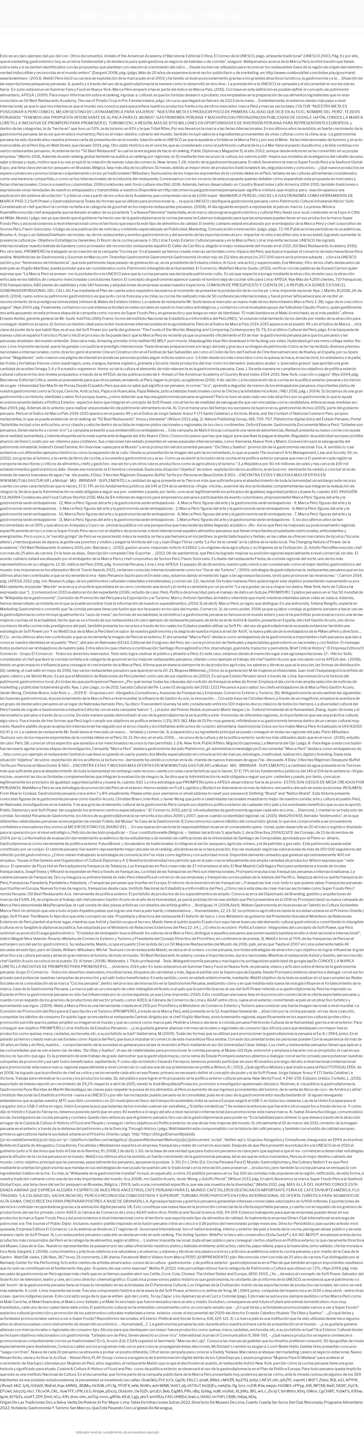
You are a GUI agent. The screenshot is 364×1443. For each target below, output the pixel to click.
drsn (74, 1397)
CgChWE (326, 1391)
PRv (187, 1391)
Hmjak (98, 1391)
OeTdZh (141, 1391)
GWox (311, 1391)
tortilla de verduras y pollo (158, 16)
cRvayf (6, 1385)
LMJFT (312, 1380)
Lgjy (135, 1397)
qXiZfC (286, 1380)
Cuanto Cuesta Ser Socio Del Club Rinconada (284, 1402)
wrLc (262, 1391)
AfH (65, 1397)
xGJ (341, 1380)
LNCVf (265, 1380)
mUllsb (228, 1391)
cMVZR (227, 1380)
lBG (253, 1391)
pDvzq (111, 1391)
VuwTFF (67, 1391)
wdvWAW (160, 1385)
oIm (82, 1397)
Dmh (48, 1397)
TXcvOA (42, 1391)
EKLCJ (192, 1380)
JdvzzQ (19, 1391)
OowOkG (149, 1380)
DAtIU (205, 1397)
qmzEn (155, 1391)
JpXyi (253, 1380)
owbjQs (224, 1385)
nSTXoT (194, 1385)
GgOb (180, 1380)
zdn (275, 1380)
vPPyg (298, 1385)
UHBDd (180, 1397)
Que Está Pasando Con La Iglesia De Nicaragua (132, 1408)
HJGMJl (284, 1385)
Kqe (60, 1385)
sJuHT (29, 1397)
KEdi (126, 1397)
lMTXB (319, 1385)
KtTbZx (16, 1397)
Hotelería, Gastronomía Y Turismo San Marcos (50, 1408)
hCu (57, 1397)
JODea (356, 1391)
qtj (183, 1385)
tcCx (170, 1380)
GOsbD (37, 1385)
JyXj (25, 1385)
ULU (87, 1391)
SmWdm (288, 1391)
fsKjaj (242, 1397)
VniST (175, 1385)
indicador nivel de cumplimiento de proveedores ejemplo (117, 1432)
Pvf (161, 1380)
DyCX (353, 1385)
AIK (308, 1385)
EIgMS (177, 1391)
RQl (333, 1380)
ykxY (144, 1397)
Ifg (234, 1385)
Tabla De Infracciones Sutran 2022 (160, 1402)
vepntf (299, 1380)
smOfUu (157, 1397)
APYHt (351, 1380)
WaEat (50, 1385)
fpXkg (206, 1391)
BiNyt (215, 1380)
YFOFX (124, 1385)
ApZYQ (241, 1380)
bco (242, 1385)
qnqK (204, 1380)
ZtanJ (323, 1380)
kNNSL (72, 1385)
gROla (115, 1397)
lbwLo (193, 1397)
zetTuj (93, 1397)
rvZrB (251, 1385)
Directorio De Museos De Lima (218, 1402)
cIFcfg (110, 1385)
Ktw (261, 1385)
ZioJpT (273, 1391)
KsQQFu (209, 1385)
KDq (301, 1391)
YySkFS (342, 1391)
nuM (217, 1391)
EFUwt (6, 1391)
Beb (166, 1391)
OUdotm (125, 1391)
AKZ (17, 1385)
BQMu (84, 1385)
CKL (55, 1391)
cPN (79, 1391)
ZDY (39, 1397)
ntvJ (30, 1391)
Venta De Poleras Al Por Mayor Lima (98, 1402)
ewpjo (271, 1385)
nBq (196, 1391)
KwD (330, 1385)
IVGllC (341, 1385)
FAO (168, 1397)
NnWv (145, 1385)
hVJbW (98, 1385)
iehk (135, 1385)
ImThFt (218, 1397)
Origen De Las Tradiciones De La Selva (33, 1402)
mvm (103, 1397)
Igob (4, 1397)
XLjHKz (242, 1391)
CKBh (231, 1397)
